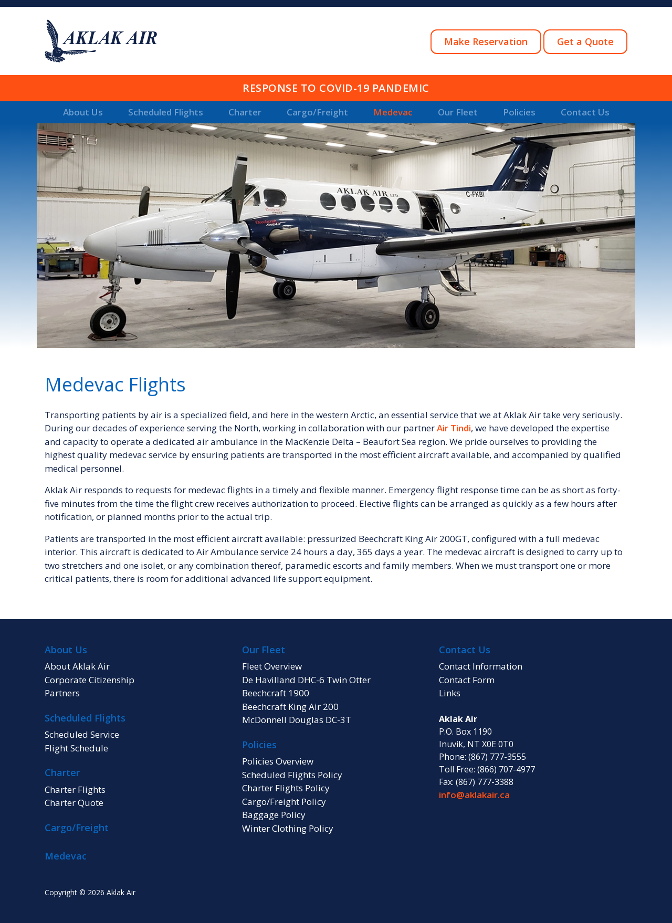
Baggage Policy (274, 815)
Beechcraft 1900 (275, 693)
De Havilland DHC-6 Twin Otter (306, 680)
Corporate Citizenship (89, 680)
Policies (519, 112)
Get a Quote (585, 41)
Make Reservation (486, 41)
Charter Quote (74, 803)
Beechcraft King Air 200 (290, 707)
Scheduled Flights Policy (292, 775)
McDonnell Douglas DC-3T (296, 720)
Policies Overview (277, 761)
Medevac (393, 112)
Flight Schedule (76, 748)
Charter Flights (75, 789)
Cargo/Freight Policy (284, 801)
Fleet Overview (272, 666)
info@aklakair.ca (474, 795)
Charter (244, 112)
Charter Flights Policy (286, 788)
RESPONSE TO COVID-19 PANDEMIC (336, 88)
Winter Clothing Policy (287, 828)
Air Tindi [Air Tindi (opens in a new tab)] (454, 428)
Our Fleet (458, 112)
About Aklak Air (77, 666)
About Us (83, 112)
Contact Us (585, 112)
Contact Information (480, 666)
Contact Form (467, 680)
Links (449, 693)
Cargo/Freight (317, 112)
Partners (62, 693)
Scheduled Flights (165, 112)
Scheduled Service (82, 734)
